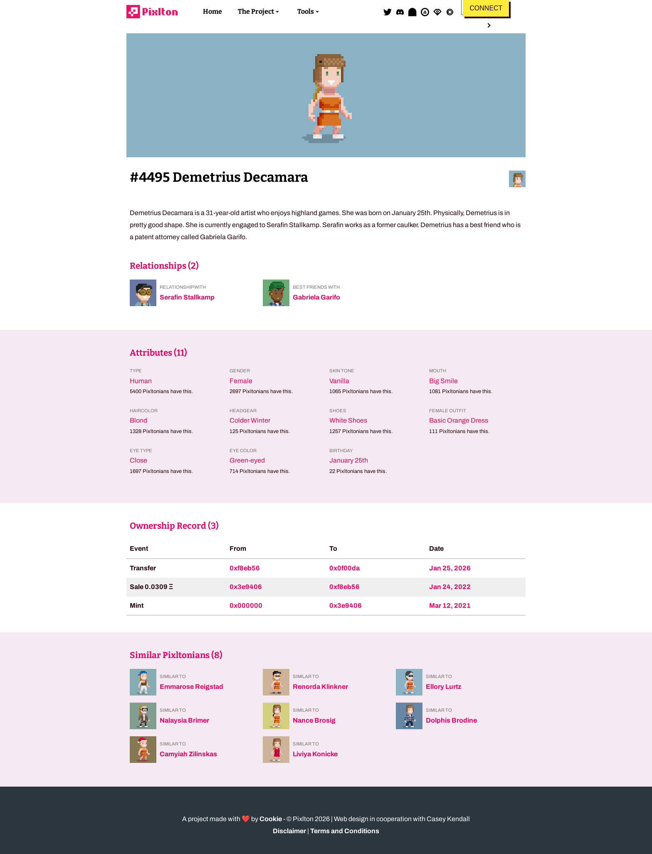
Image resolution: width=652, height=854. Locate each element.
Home (212, 11)
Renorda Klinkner (320, 686)
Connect (485, 8)
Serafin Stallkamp (187, 297)
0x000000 (246, 605)
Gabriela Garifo (316, 297)
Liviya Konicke (315, 753)
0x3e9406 (246, 586)
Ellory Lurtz (443, 686)
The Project (256, 11)
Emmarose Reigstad (191, 686)
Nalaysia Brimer (184, 720)
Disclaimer (289, 830)
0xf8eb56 (245, 568)
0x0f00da (344, 568)
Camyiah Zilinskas (188, 753)
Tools (305, 11)
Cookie (270, 818)
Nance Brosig (314, 720)
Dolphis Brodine (451, 720)
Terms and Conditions (344, 830)
